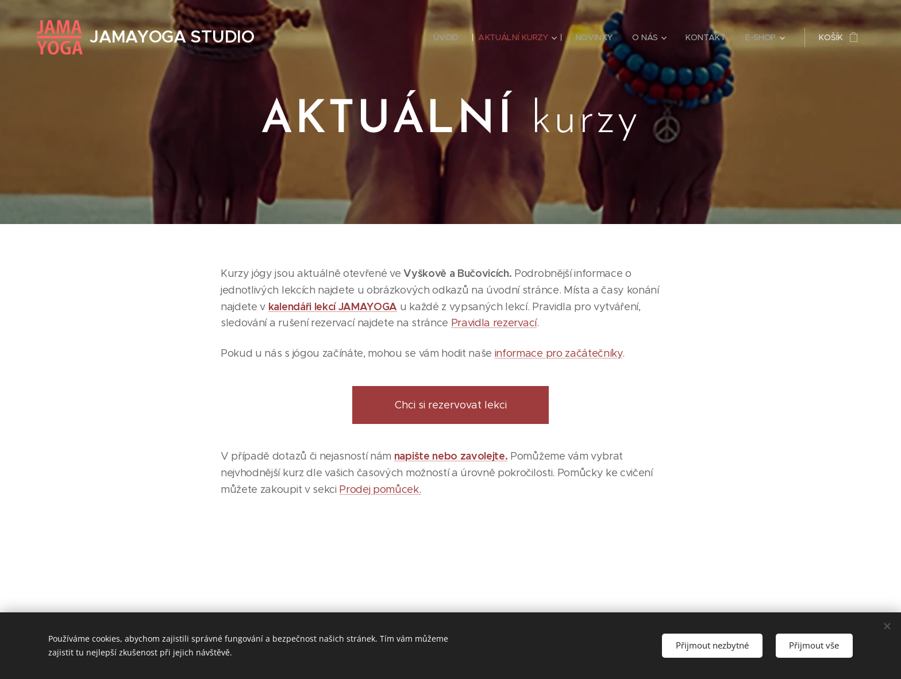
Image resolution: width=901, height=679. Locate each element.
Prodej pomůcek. (380, 489)
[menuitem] (445, 37)
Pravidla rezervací (494, 323)
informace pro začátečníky (558, 353)
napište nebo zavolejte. (451, 455)
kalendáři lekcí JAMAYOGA (332, 306)
